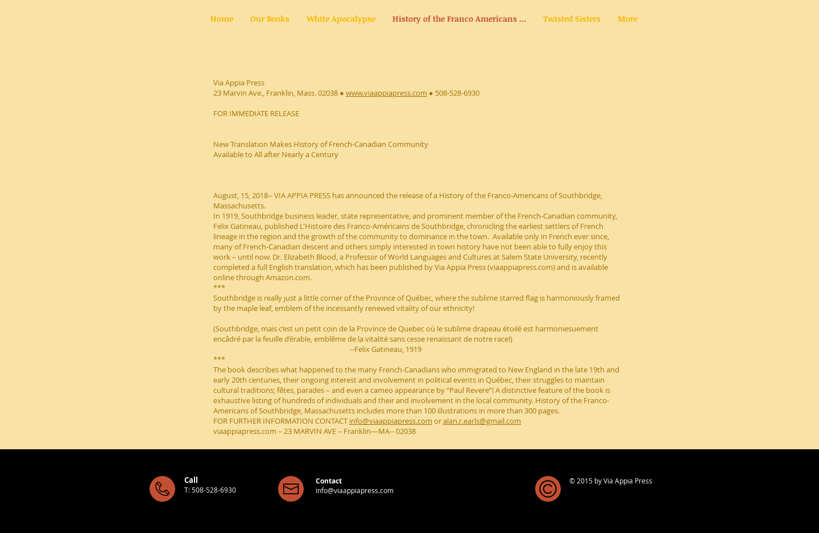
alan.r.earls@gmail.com (482, 421)
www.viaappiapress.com (386, 93)
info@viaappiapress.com (390, 421)
